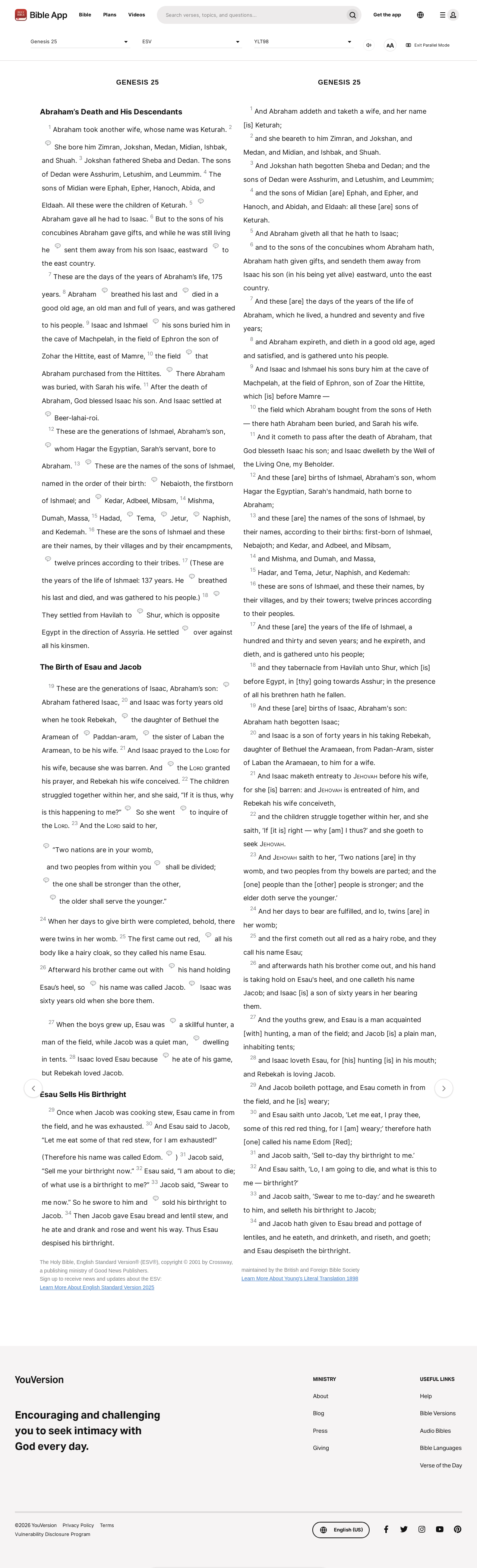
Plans (109, 15)
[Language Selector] (420, 14)
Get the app (387, 15)
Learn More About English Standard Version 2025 (97, 1287)
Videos (136, 15)
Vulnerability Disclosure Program (52, 1534)
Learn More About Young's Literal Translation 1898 (299, 1278)
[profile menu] (448, 14)
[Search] (250, 15)
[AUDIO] (369, 45)
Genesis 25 (80, 41)
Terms (107, 1525)
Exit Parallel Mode (427, 45)
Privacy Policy (78, 1525)
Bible (85, 15)
